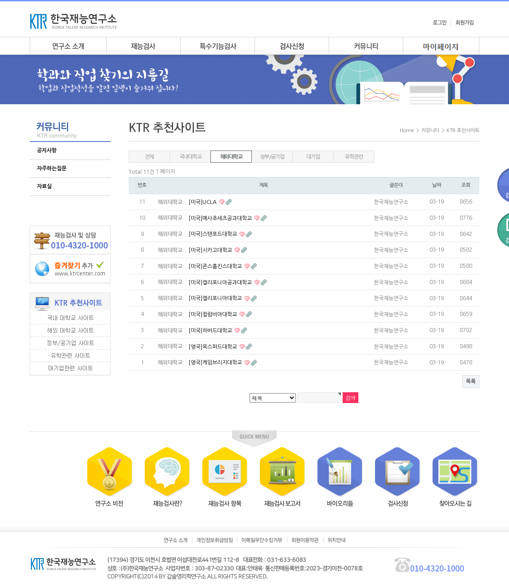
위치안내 (336, 540)
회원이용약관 (305, 540)
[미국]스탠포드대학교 (213, 234)
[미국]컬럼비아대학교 (213, 314)
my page (441, 45)
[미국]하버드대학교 (210, 330)
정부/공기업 (272, 157)
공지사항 (47, 150)
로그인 (439, 22)
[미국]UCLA (203, 202)
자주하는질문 (52, 168)
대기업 (312, 157)
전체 (149, 157)
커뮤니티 (366, 45)
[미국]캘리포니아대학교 (215, 298)
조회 (465, 185)
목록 (471, 381)
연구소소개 (68, 45)
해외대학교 (231, 157)
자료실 (44, 186)
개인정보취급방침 (214, 540)
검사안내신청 (291, 45)
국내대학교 (190, 157)
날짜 (436, 185)
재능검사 (143, 45)
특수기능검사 (217, 45)
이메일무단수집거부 (261, 540)
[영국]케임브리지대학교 (215, 362)
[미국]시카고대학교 (210, 250)
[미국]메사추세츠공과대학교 (220, 218)
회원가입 (464, 22)
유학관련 (353, 157)
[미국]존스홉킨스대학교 (215, 266)
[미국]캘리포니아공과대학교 (220, 282)
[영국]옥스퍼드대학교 (213, 346)
